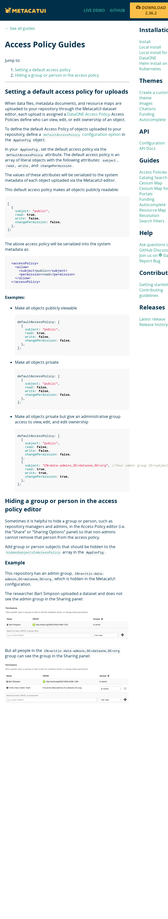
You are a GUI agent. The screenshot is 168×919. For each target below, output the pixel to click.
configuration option (81, 134)
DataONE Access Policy (88, 114)
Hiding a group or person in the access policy (57, 75)
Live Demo (94, 10)
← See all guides (20, 28)
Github (117, 10)
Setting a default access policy (43, 69)
